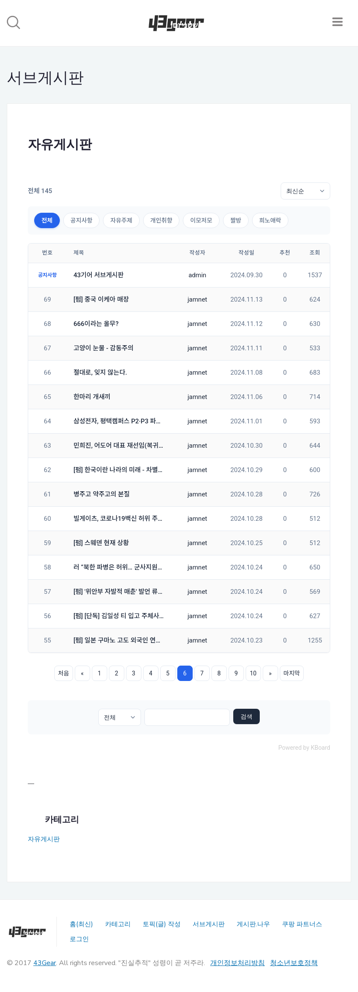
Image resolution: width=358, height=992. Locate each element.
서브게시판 (209, 924)
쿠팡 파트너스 (302, 924)
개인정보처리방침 (237, 963)
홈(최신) (81, 924)
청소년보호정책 (294, 963)
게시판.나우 (253, 924)
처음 (63, 673)
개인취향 (161, 220)
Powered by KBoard (304, 747)
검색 (246, 716)
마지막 (292, 673)
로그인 (79, 939)
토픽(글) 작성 (162, 924)
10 (253, 673)
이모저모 (201, 220)
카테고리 (118, 924)
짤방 (235, 220)
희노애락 (270, 220)
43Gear (44, 963)
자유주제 (121, 220)
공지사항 (81, 220)
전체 (47, 220)
